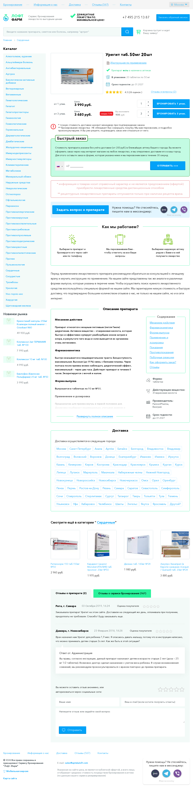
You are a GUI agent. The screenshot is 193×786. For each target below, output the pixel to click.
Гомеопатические (16, 123)
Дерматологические (18, 135)
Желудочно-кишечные (19, 147)
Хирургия (11, 299)
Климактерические (17, 164)
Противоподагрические (20, 241)
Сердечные (23, 40)
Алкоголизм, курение (19, 56)
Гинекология (13, 117)
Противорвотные (16, 246)
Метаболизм (13, 170)
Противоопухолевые (18, 235)
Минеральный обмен (18, 176)
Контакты (126, 4)
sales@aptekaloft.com (76, 763)
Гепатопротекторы (17, 112)
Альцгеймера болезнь (19, 62)
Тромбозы (12, 282)
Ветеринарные (15, 88)
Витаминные (13, 94)
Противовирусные (17, 217)
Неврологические (16, 188)
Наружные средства (18, 182)
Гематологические (17, 100)
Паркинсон (12, 205)
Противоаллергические (20, 211)
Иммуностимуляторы (18, 158)
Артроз (10, 73)
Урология (11, 288)
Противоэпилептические (21, 252)
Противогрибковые (18, 229)
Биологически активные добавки (20, 81)
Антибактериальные (18, 68)
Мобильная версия (17, 771)
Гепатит (10, 106)
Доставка (75, 4)
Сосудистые (13, 276)
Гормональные (14, 129)
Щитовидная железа (18, 305)
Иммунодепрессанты (18, 153)
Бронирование (12, 4)
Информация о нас (45, 4)
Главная (7, 40)
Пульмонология (15, 264)
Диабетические (15, 141)
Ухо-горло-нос (14, 293)
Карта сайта (10, 778)
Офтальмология (15, 200)
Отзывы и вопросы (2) (163, 91)
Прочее (10, 258)
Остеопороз (13, 194)
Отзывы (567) (100, 4)
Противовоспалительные (21, 223)
